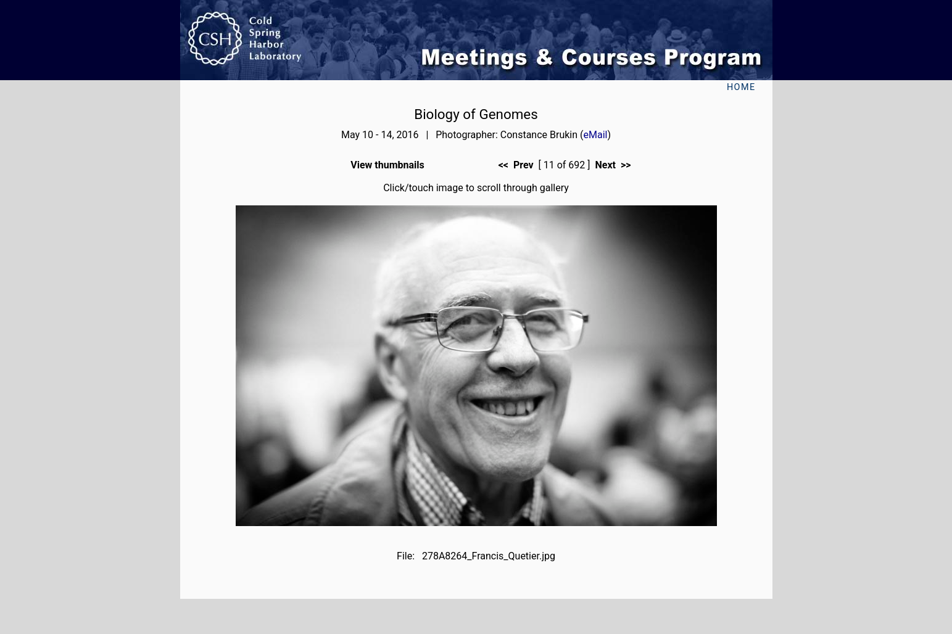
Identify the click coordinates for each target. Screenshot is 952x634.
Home (741, 87)
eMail (596, 135)
